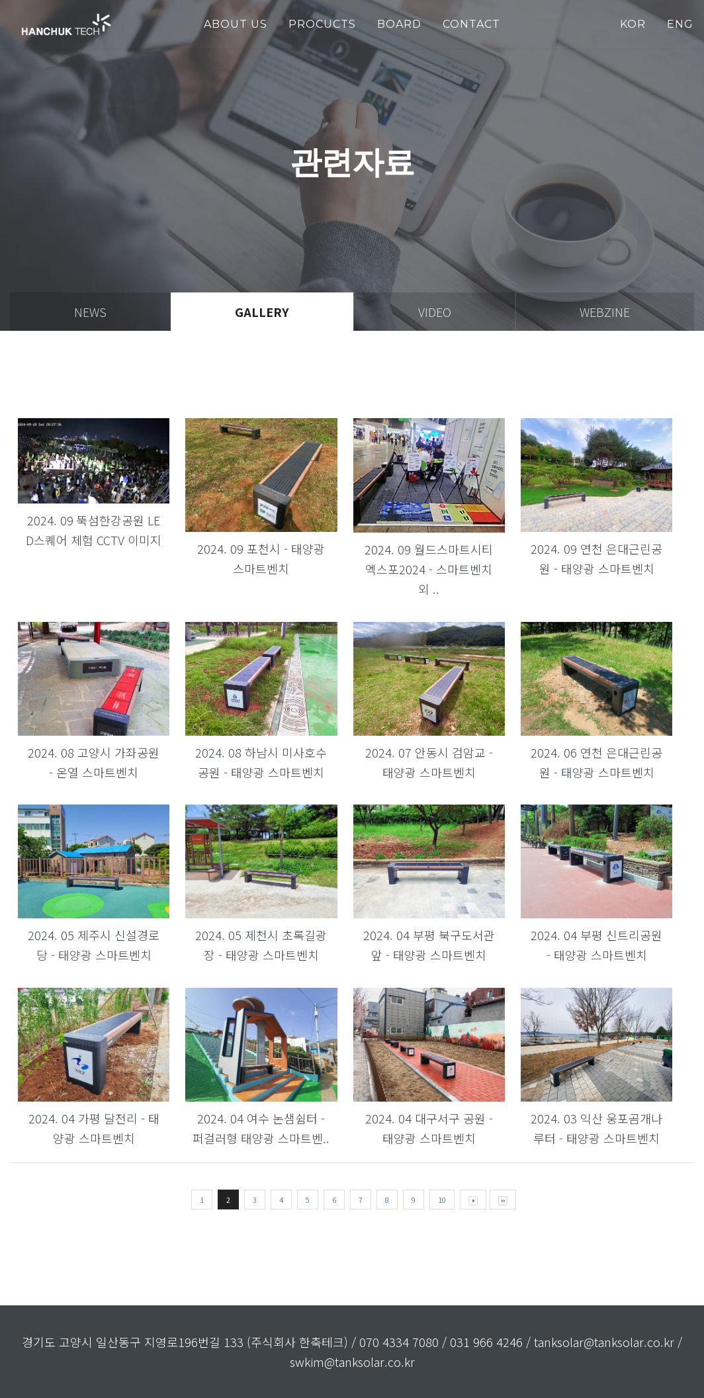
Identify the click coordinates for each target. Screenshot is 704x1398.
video (434, 311)
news (90, 311)
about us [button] (235, 24)
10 (442, 1199)
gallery (262, 311)
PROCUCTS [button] (322, 24)
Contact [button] (471, 24)
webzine (605, 311)
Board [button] (399, 24)
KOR (633, 24)
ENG (680, 24)
